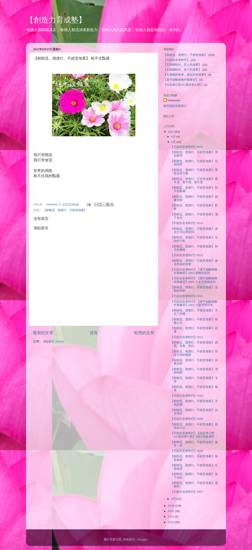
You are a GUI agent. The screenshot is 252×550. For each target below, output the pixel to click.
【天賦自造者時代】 (176, 59)
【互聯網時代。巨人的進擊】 (182, 64)
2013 (171, 522)
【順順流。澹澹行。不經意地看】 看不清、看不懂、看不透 (194, 180)
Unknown (174, 100)
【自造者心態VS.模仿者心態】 (183, 84)
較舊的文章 (144, 333)
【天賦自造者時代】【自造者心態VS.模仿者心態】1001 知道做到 (193, 435)
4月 (173, 498)
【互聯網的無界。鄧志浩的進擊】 (185, 74)
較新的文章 (43, 333)
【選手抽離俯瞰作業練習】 (180, 79)
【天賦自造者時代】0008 (187, 450)
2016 (171, 505)
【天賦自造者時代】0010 (187, 395)
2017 (171, 131)
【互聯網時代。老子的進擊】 (182, 69)
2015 (171, 511)
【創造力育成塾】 (56, 20)
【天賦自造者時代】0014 (187, 223)
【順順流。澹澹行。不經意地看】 (65, 210)
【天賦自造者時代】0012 (187, 296)
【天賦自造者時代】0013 (187, 255)
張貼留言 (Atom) (53, 341)
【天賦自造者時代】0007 (187, 491)
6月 (173, 136)
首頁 (94, 333)
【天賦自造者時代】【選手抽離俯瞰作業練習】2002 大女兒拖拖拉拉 (194, 280)
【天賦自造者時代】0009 (187, 418)
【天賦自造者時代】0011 (187, 337)
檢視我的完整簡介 (175, 106)
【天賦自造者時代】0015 (187, 146)
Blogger (142, 539)
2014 (171, 516)
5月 (173, 142)
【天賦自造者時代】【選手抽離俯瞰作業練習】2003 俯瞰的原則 (194, 271)
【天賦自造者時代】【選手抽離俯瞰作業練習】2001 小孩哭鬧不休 (194, 303)
